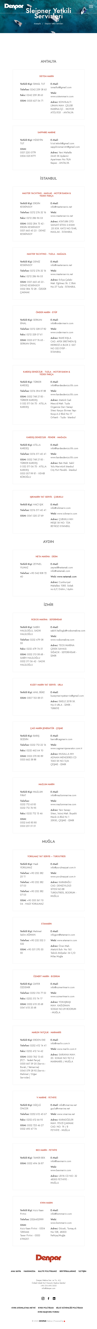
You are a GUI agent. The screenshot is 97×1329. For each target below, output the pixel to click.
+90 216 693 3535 (49, 1285)
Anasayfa (37, 23)
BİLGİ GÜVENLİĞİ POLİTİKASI (69, 1307)
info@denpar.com (48, 1288)
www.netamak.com (67, 576)
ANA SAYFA (16, 1271)
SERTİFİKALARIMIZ (67, 1271)
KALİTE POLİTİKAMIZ (47, 1271)
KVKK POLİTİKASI (46, 1307)
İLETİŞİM (82, 1271)
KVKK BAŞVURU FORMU (48, 1312)
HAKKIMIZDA (29, 1271)
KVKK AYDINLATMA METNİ (23, 1307)
